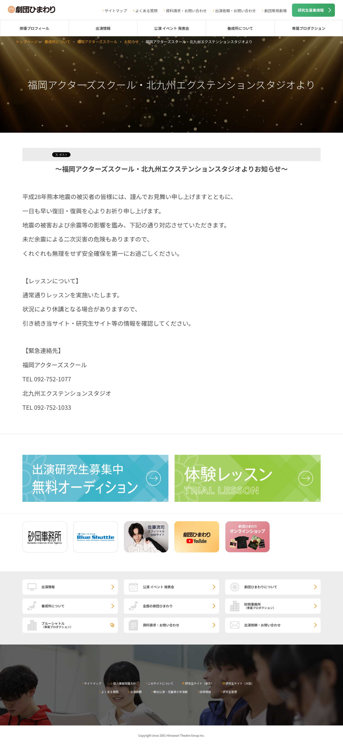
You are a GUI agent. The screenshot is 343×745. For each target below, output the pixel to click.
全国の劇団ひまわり (158, 605)
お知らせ (131, 41)
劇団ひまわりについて (260, 586)
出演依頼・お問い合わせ (235, 10)
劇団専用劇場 (275, 10)
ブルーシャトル (79, 625)
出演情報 (103, 28)
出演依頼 (136, 692)
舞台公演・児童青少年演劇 (170, 692)
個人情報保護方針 (124, 683)
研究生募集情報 (311, 10)
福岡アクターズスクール (97, 41)
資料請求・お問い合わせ (186, 10)
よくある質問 (146, 10)
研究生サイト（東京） (199, 683)
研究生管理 (230, 692)
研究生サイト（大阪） (240, 683)
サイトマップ (116, 10)
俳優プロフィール (34, 28)
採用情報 (205, 692)
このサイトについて (160, 683)
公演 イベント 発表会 (171, 28)
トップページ (27, 41)
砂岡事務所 (282, 605)
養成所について (240, 28)
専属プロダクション (308, 28)
